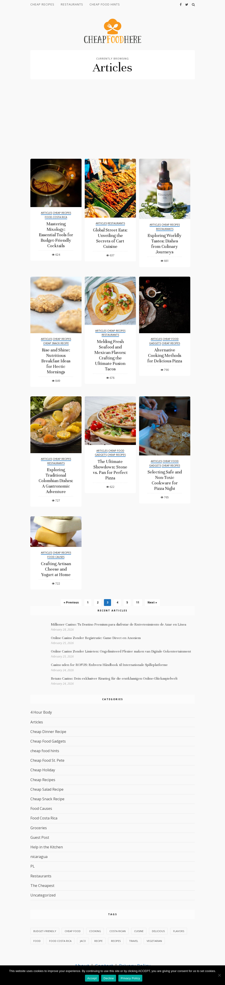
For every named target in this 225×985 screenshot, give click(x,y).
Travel (133, 941)
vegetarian (154, 941)
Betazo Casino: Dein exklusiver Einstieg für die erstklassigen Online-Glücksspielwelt (114, 678)
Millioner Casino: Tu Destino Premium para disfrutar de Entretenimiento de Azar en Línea (118, 624)
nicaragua (39, 856)
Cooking (95, 931)
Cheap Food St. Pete (47, 760)
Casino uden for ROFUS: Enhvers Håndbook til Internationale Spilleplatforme (109, 665)
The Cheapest (42, 885)
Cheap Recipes (42, 4)
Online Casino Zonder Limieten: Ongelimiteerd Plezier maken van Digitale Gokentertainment (121, 651)
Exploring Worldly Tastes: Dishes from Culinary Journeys (165, 244)
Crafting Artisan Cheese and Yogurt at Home (56, 569)
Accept (92, 978)
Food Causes (55, 557)
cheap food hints (105, 4)
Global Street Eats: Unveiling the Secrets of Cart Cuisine (110, 238)
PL (32, 866)
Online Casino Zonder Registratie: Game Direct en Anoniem (96, 638)
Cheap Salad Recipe (47, 789)
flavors (178, 931)
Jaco (83, 941)
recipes (116, 941)
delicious (158, 931)
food (37, 941)
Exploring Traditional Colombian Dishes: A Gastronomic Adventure (56, 480)
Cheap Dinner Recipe (48, 731)
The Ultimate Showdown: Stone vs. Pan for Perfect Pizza (110, 470)
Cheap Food (73, 931)
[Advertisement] (112, 124)
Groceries (38, 827)
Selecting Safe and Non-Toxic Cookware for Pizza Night (165, 480)
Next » (152, 602)
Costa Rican (117, 931)
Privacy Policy (130, 978)
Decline (108, 978)
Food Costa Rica (56, 217)
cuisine (138, 931)
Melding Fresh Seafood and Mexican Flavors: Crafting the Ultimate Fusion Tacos (110, 355)
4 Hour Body (41, 712)
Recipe (98, 941)
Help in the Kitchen (46, 847)
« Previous (71, 602)
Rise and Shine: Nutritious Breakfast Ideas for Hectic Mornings (55, 360)
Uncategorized (43, 895)
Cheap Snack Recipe (56, 343)
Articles (46, 212)
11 (137, 602)
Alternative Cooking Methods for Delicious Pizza (164, 355)
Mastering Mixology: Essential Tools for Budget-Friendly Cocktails (56, 234)
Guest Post (39, 837)
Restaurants (72, 4)
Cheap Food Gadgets (48, 741)
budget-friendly (44, 931)
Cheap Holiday (42, 769)
